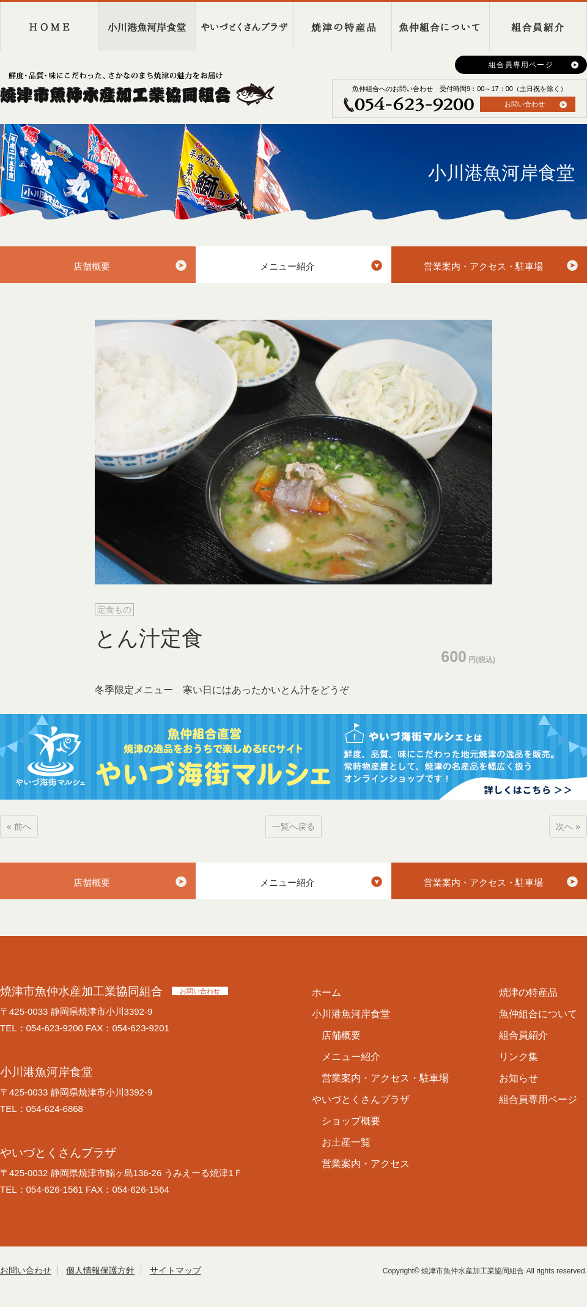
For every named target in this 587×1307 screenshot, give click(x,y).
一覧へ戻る (293, 826)
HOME (49, 26)
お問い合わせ (524, 104)
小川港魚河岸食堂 (147, 26)
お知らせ (518, 1078)
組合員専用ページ (521, 65)
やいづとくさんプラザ (245, 26)
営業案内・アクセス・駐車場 (483, 266)
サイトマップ (175, 1270)
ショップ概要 (351, 1121)
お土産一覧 (346, 1142)
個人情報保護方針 (100, 1270)
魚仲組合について (440, 26)
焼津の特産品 (342, 26)
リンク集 (518, 1056)
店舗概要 (91, 266)
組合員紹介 (538, 26)
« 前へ (19, 826)
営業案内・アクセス (366, 1163)
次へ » (568, 826)
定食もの (114, 609)
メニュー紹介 (287, 266)
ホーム (326, 992)
